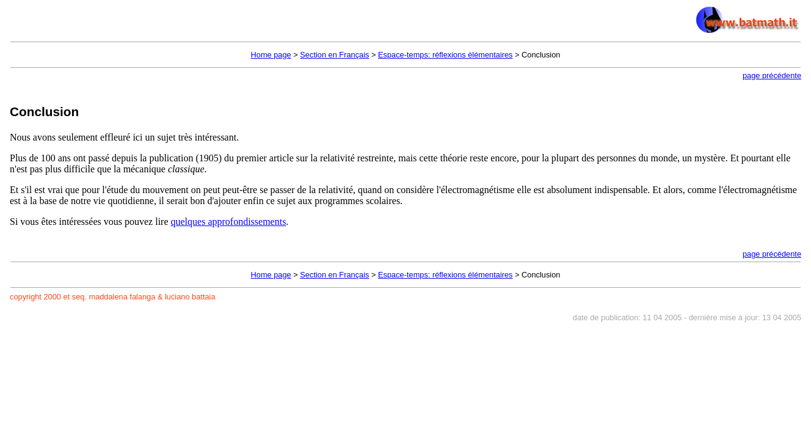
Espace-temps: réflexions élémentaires (445, 54)
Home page (271, 54)
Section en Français (334, 54)
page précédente (772, 75)
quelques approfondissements (228, 221)
